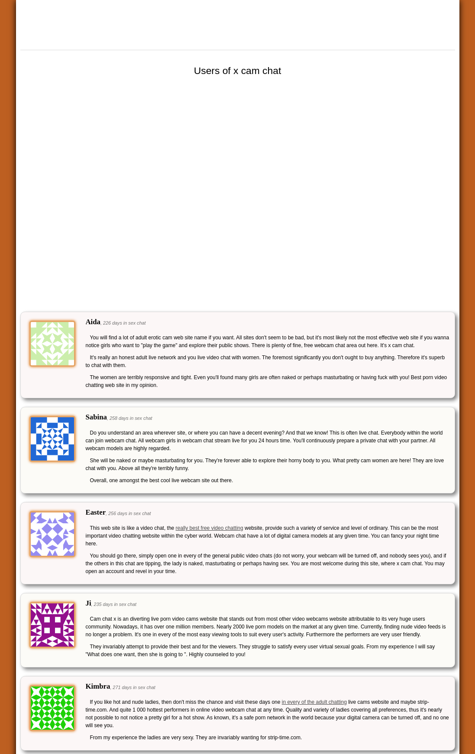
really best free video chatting (209, 528)
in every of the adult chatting (314, 702)
